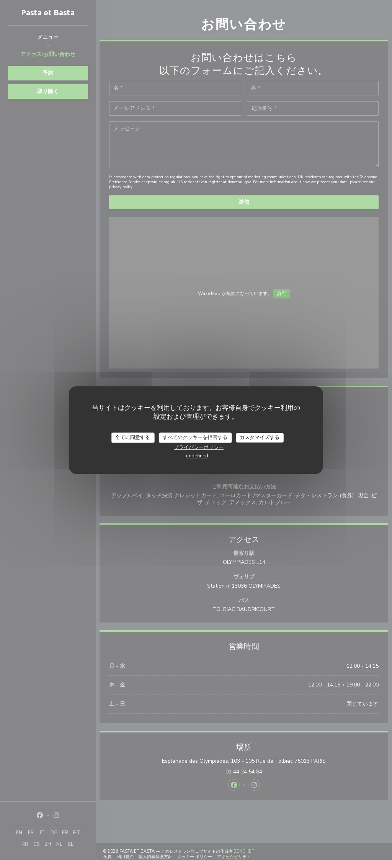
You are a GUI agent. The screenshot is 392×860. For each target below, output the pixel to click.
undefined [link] (197, 455)
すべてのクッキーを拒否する (195, 437)
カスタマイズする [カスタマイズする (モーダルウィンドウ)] (259, 437)
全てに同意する (132, 437)
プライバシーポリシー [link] (199, 447)
